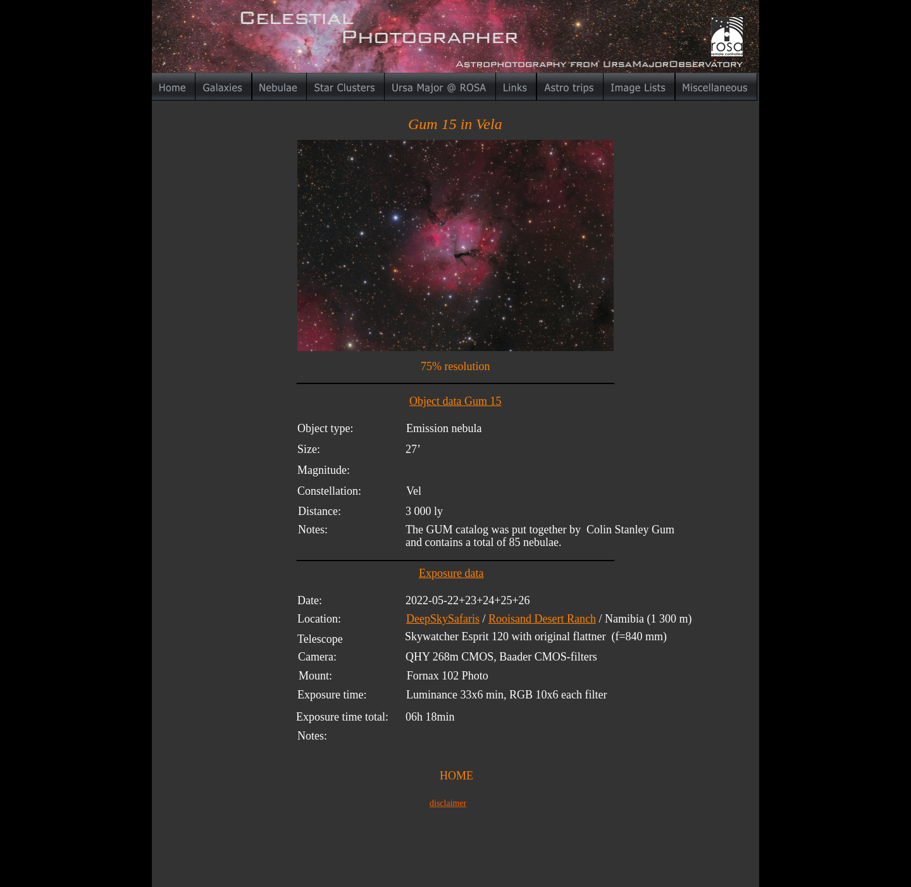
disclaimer (448, 803)
